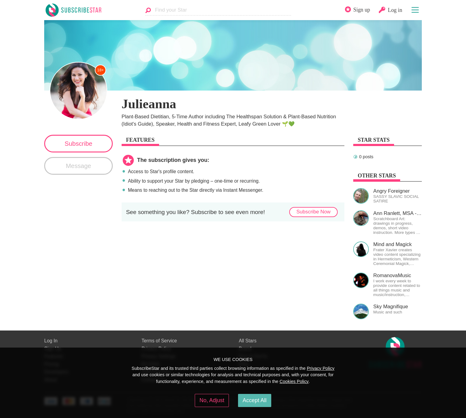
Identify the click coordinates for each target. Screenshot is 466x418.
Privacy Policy (321, 368)
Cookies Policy (293, 381)
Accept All (254, 400)
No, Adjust (212, 400)
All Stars (247, 340)
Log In (50, 340)
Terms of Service (159, 340)
